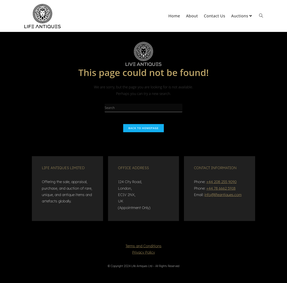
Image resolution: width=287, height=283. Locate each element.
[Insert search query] (143, 108)
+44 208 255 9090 (221, 181)
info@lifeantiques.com (223, 194)
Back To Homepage (143, 128)
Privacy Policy (143, 252)
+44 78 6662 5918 (221, 188)
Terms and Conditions (143, 246)
